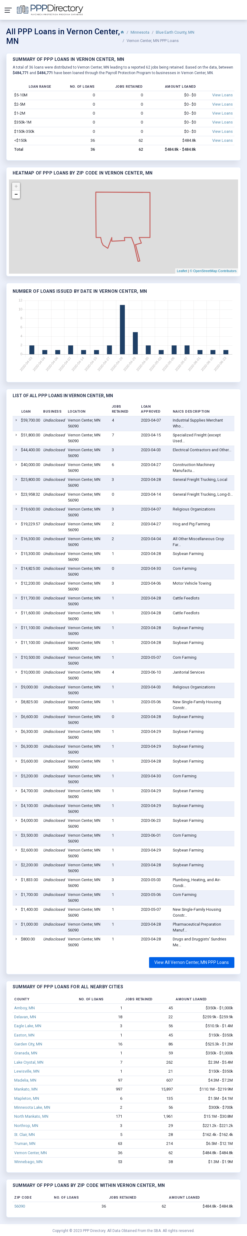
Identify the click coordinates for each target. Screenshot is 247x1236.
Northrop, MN (26, 1125)
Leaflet (182, 271)
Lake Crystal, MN (28, 1062)
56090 (19, 1206)
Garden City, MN (28, 1044)
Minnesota (140, 32)
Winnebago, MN (28, 1161)
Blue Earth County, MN (175, 32)
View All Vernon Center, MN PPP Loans (191, 962)
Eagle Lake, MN (27, 1026)
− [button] (16, 194)
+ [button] (16, 186)
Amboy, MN (24, 1008)
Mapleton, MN (26, 1098)
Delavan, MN (25, 1017)
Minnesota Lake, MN (32, 1107)
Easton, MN (24, 1035)
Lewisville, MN (26, 1071)
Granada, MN (25, 1053)
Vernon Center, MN (30, 1152)
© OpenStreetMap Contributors (213, 271)
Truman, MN (24, 1143)
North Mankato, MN (31, 1116)
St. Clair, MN (24, 1134)
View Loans (222, 95)
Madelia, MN (25, 1080)
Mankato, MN (26, 1089)
